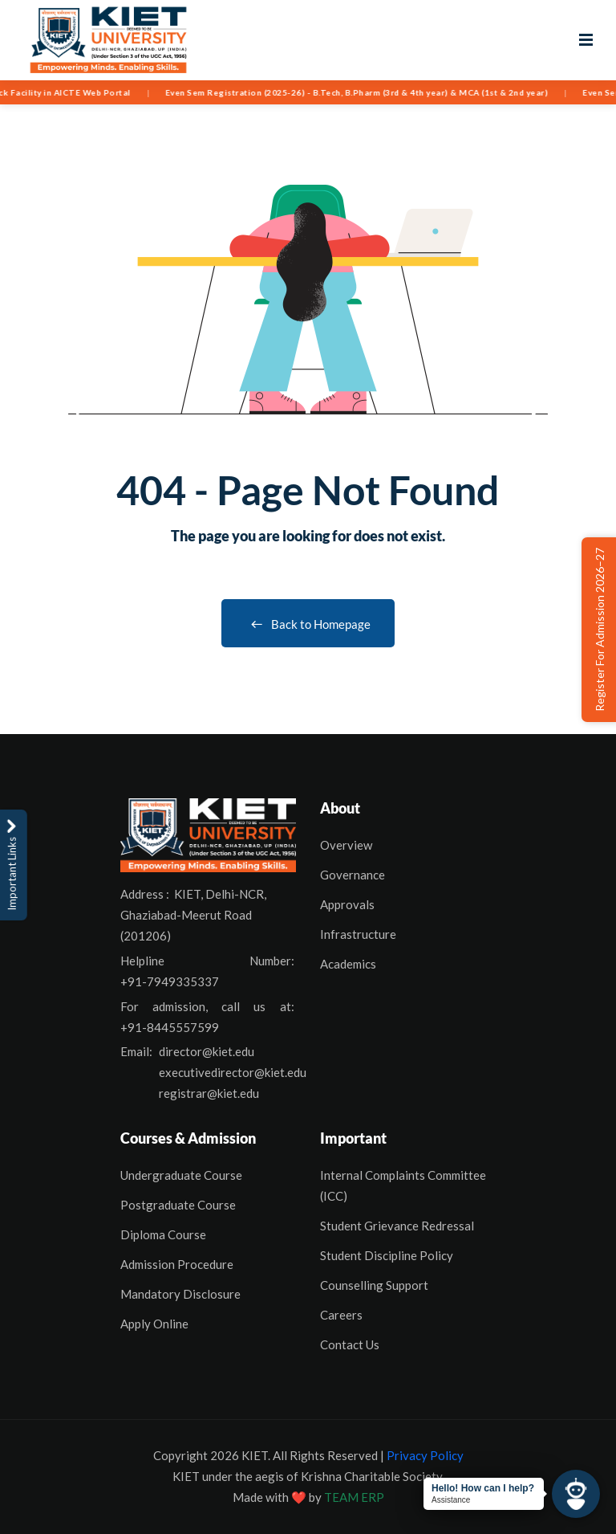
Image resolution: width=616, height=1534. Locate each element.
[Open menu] (586, 40)
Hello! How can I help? (483, 1488)
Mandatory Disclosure (180, 1294)
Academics (348, 964)
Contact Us (349, 1344)
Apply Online (154, 1323)
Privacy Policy (425, 1455)
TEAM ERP (354, 1497)
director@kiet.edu (206, 1051)
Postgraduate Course (178, 1204)
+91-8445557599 (169, 1027)
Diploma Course (163, 1234)
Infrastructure (358, 934)
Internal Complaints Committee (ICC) (403, 1185)
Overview (346, 845)
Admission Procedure (176, 1264)
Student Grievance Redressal (397, 1225)
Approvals (347, 904)
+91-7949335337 (169, 981)
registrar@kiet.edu (209, 1093)
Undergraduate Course (181, 1175)
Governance (352, 874)
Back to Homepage (308, 624)
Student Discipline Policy (386, 1255)
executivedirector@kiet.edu (232, 1072)
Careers (341, 1315)
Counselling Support (374, 1285)
